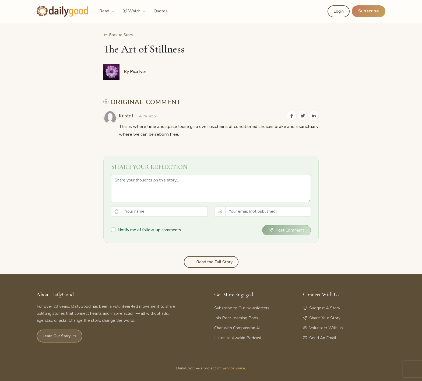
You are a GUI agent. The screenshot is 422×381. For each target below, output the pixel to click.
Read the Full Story (211, 262)
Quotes (161, 11)
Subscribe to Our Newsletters (241, 307)
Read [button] (104, 11)
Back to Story (118, 35)
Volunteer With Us (323, 327)
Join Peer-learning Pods (236, 317)
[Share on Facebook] (292, 115)
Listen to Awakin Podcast (238, 337)
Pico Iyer (138, 72)
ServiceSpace (233, 368)
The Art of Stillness (144, 49)
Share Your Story (321, 317)
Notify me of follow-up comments (149, 230)
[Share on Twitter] (303, 115)
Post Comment (286, 230)
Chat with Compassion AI (237, 327)
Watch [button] (132, 11)
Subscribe (368, 11)
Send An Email (319, 337)
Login (338, 11)
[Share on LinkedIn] (314, 115)
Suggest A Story (321, 307)
